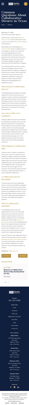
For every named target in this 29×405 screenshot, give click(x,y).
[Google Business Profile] (14, 387)
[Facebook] (11, 387)
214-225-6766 (14, 300)
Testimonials (14, 325)
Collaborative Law (13, 251)
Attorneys (14, 310)
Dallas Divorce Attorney (14, 316)
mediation (19, 41)
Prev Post (6, 255)
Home (14, 307)
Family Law (14, 313)
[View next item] (8, 282)
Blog (14, 322)
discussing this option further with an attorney (13, 239)
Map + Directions (14, 344)
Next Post (23, 255)
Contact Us (14, 328)
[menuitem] (7, 403)
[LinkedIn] (18, 387)
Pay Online (14, 319)
